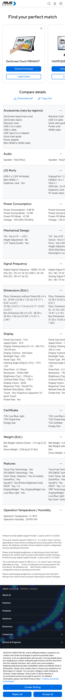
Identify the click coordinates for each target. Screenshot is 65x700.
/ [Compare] (32, 589)
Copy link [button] (44, 98)
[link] (23, 76)
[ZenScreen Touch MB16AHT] (23, 60)
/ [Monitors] (23, 589)
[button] (49, 3)
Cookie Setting (32, 687)
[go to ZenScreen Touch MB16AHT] (23, 44)
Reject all (17, 694)
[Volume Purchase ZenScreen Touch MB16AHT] (23, 69)
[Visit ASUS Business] (10, 589)
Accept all (47, 694)
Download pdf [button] (23, 98)
